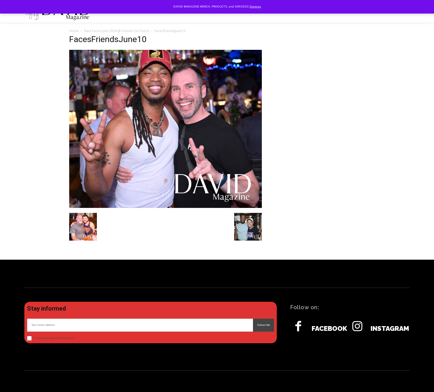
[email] (140, 325)
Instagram (390, 328)
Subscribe (263, 325)
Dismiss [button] (255, 6)
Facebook (329, 328)
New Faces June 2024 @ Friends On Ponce (116, 31)
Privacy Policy (67, 338)
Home (74, 31)
